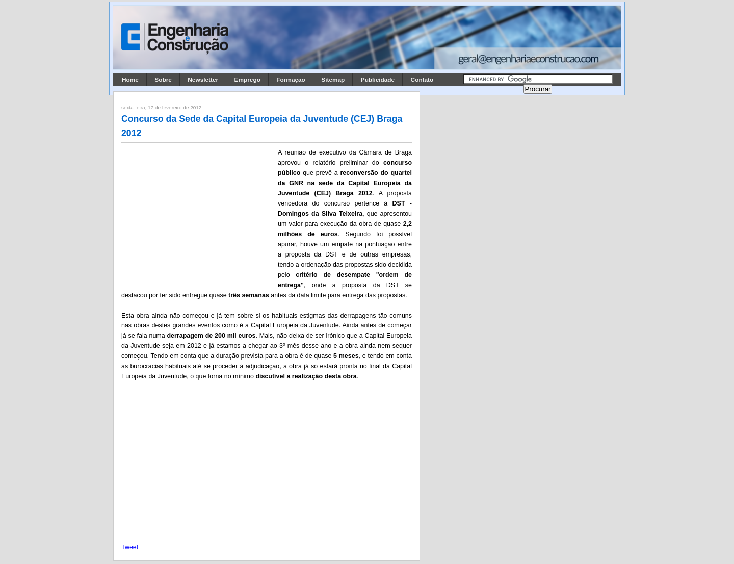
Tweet (129, 547)
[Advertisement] (197, 214)
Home (130, 79)
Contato (422, 79)
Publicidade (378, 79)
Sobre (163, 79)
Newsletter (203, 79)
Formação (290, 79)
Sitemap (333, 79)
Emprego (247, 79)
